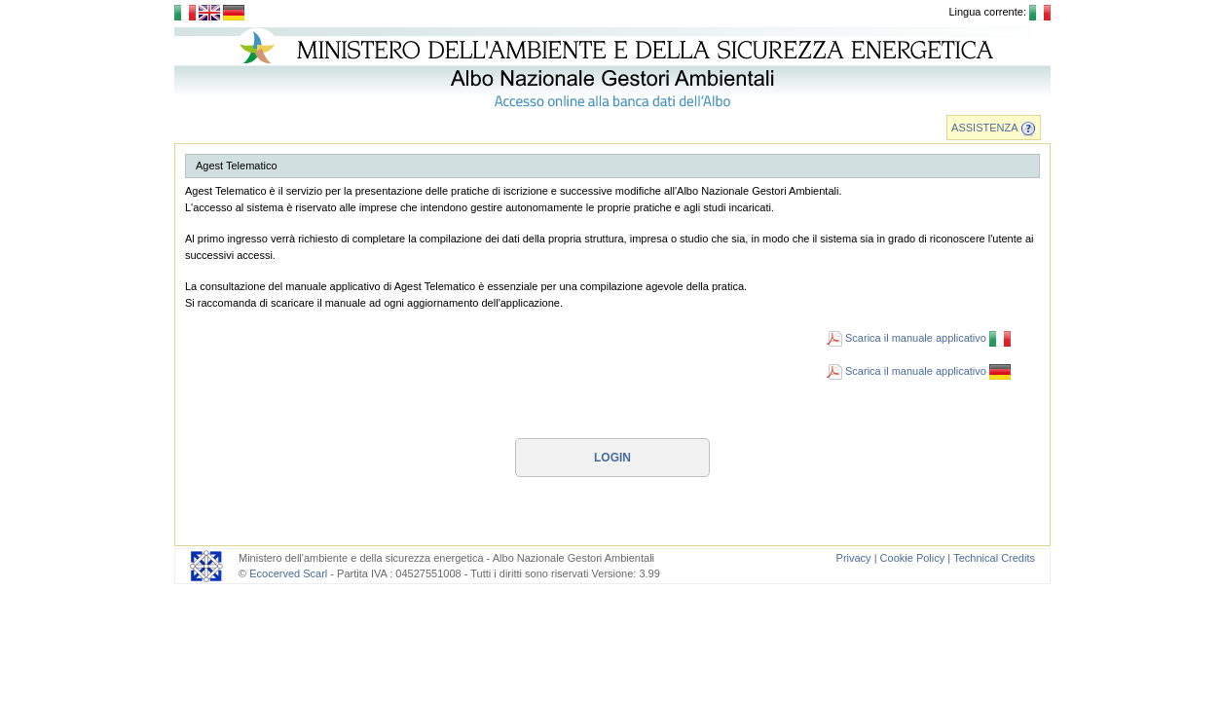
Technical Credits (994, 558)
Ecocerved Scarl (288, 573)
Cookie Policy (912, 558)
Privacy (853, 558)
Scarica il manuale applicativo (919, 338)
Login (612, 457)
